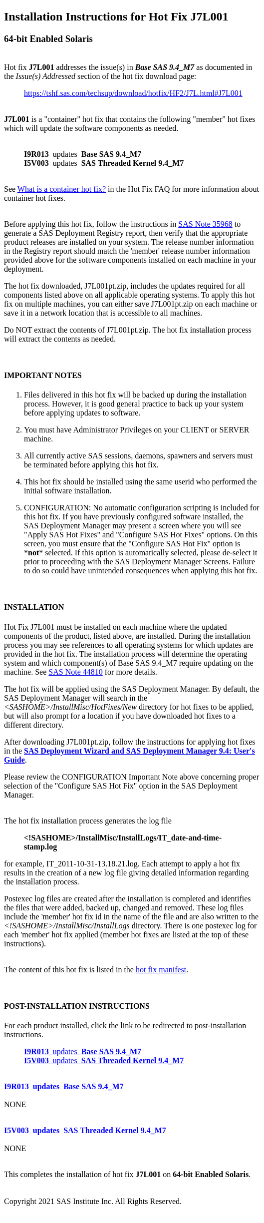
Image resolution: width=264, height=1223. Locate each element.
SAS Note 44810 (75, 672)
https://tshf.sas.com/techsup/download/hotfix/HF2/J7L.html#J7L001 (133, 93)
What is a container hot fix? (61, 189)
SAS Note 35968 (205, 224)
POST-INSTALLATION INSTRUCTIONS (77, 1006)
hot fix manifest (161, 969)
